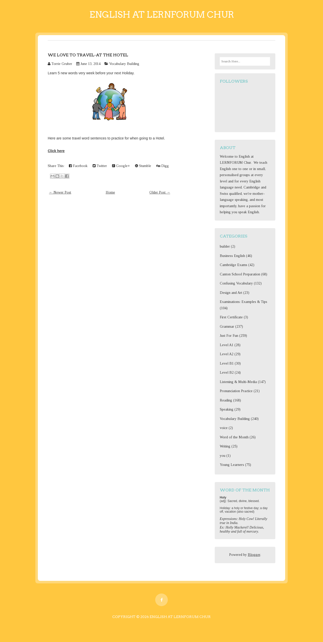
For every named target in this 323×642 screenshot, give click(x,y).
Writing (225, 446)
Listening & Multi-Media (238, 382)
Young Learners (232, 465)
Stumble (143, 166)
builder (225, 246)
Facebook (78, 166)
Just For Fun (229, 336)
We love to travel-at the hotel (88, 55)
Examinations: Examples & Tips (243, 302)
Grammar (227, 326)
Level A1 (226, 345)
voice (224, 428)
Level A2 (226, 354)
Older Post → (159, 192)
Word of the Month (234, 437)
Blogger (254, 555)
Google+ (121, 166)
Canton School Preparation (240, 274)
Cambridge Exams (233, 265)
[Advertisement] (109, 245)
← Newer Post (60, 192)
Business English (232, 256)
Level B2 (227, 372)
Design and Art (231, 293)
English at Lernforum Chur (161, 14)
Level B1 (227, 363)
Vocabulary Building (124, 64)
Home (110, 192)
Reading (226, 400)
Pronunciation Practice (236, 391)
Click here (56, 151)
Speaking (226, 409)
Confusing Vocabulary (236, 283)
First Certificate (231, 317)
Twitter (100, 166)
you (222, 456)
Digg (162, 166)
